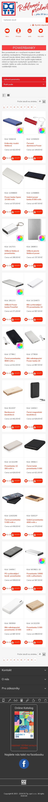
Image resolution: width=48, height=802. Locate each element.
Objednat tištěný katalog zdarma (24, 746)
